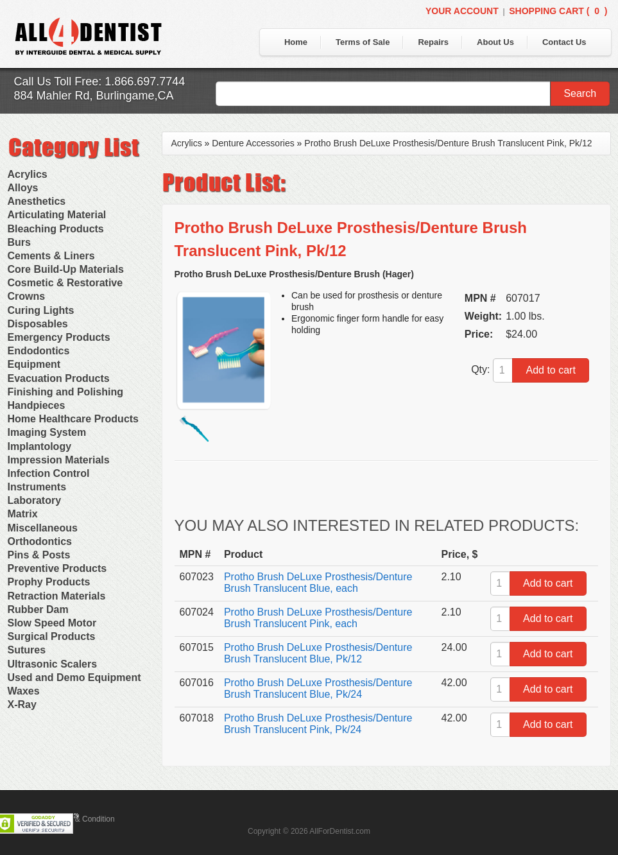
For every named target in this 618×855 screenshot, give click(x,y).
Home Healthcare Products (73, 418)
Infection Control (49, 473)
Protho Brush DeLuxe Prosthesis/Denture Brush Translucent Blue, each (318, 582)
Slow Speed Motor (52, 623)
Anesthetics (37, 201)
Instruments (37, 486)
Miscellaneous (43, 527)
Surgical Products (52, 636)
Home (295, 42)
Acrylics (27, 174)
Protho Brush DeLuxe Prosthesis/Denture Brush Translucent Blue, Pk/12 (318, 653)
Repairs (433, 42)
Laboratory (35, 500)
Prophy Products (49, 581)
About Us (495, 42)
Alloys (23, 187)
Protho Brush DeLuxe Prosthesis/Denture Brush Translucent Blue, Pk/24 (318, 688)
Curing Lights (41, 310)
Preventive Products (57, 568)
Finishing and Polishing (65, 391)
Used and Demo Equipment (74, 677)
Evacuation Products (59, 378)
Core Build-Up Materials (66, 269)
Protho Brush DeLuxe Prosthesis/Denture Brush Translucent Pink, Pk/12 (448, 143)
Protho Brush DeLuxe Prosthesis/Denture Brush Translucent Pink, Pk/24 (318, 723)
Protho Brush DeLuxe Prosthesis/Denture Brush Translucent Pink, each (318, 618)
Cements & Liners (51, 255)
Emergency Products (59, 337)
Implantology (40, 446)
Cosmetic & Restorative (65, 282)
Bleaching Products (56, 228)
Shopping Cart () (558, 11)
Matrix (23, 513)
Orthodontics (40, 541)
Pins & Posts (39, 554)
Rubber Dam (38, 609)
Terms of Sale (363, 42)
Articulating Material (57, 214)
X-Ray (22, 704)
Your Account (462, 11)
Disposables (38, 323)
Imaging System (47, 432)
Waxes (24, 691)
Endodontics (39, 350)
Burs (19, 242)
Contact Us (564, 42)
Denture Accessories (253, 143)
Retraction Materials (57, 596)
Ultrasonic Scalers (53, 664)
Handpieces (36, 405)
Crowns (27, 296)
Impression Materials (59, 459)
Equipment (34, 364)
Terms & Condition (83, 819)
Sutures (27, 649)
